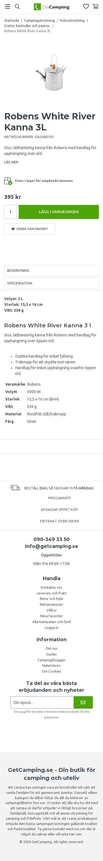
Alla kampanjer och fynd (51, 622)
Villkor (51, 610)
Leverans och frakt (51, 593)
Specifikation (19, 283)
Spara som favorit (30, 229)
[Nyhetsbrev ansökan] (42, 702)
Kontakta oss (51, 587)
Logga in (52, 627)
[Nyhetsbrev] (83, 702)
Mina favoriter (51, 616)
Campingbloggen (51, 660)
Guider (51, 654)
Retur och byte (51, 598)
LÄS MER (11, 162)
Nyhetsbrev (51, 665)
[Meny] (7, 6)
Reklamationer (51, 604)
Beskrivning (18, 270)
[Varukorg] (95, 6)
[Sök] (17, 6)
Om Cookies (51, 671)
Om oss (52, 648)
